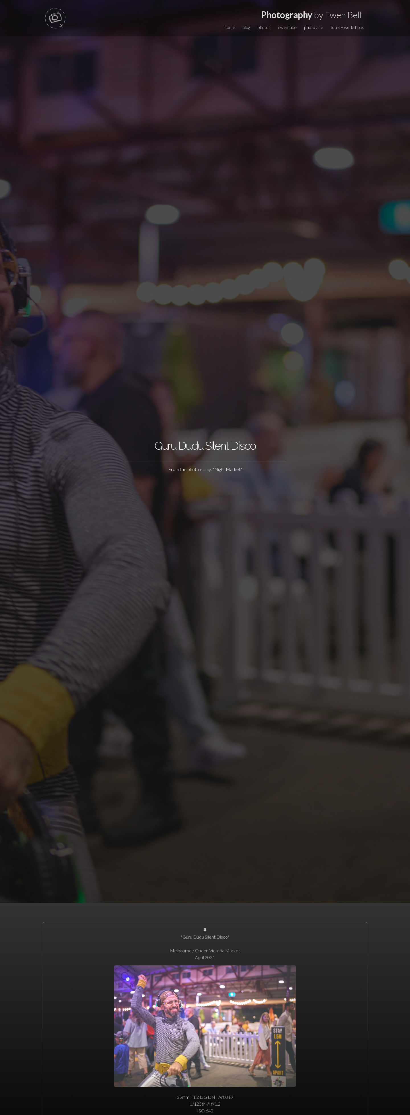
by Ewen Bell (311, 14)
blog (246, 27)
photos (263, 27)
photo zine (313, 27)
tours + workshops (347, 27)
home (229, 27)
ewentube (287, 27)
